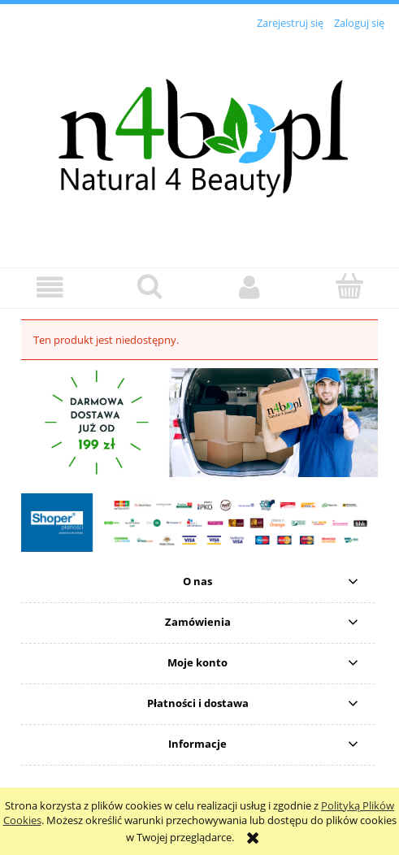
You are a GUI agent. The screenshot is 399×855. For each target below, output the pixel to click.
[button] (50, 287)
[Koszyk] (349, 286)
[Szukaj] (150, 286)
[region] (199, 422)
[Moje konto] (250, 287)
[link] (199, 422)
